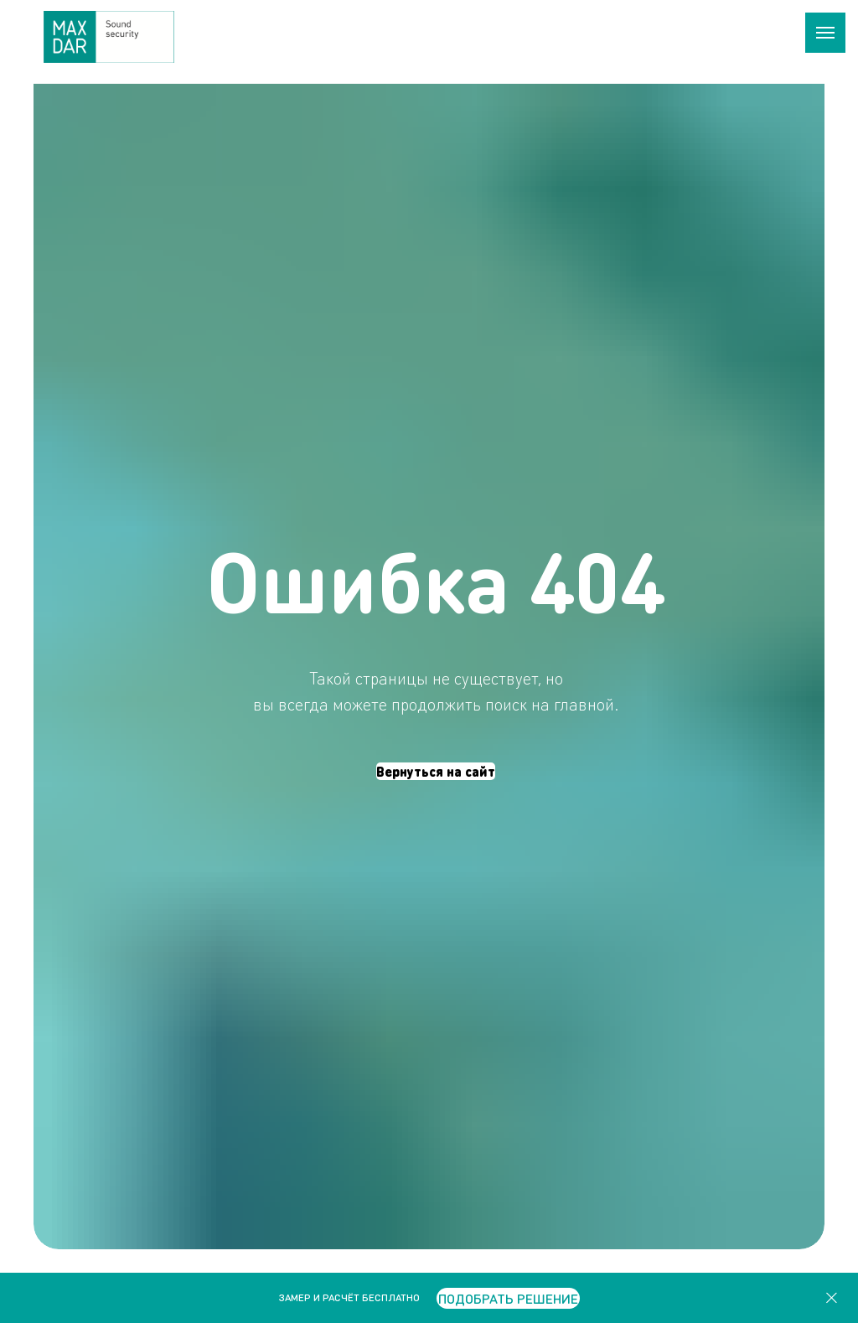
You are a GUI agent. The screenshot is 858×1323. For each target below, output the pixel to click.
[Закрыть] (831, 1298)
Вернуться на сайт (435, 771)
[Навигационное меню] (825, 33)
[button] (508, 1298)
